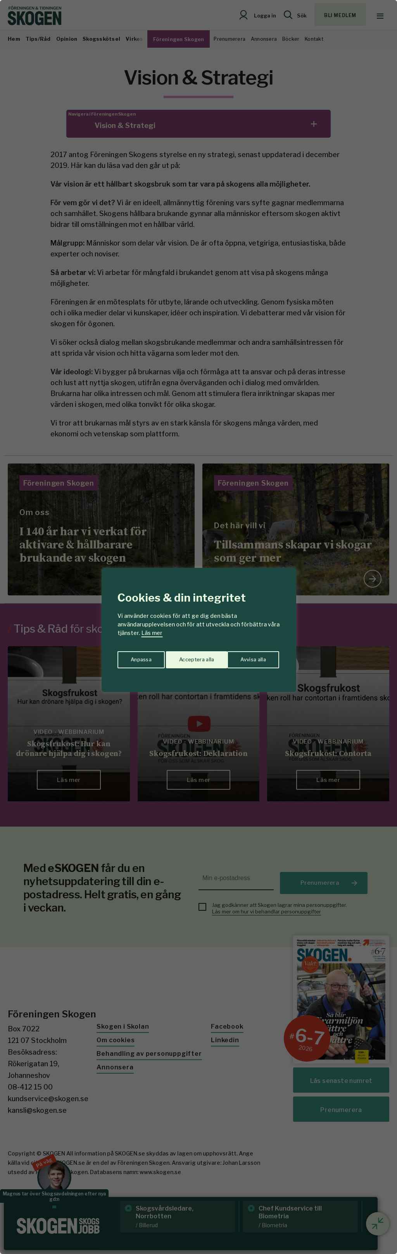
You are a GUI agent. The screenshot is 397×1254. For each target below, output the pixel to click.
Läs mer (152, 633)
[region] (198, 627)
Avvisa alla (190, 657)
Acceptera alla (249, 657)
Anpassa (140, 657)
